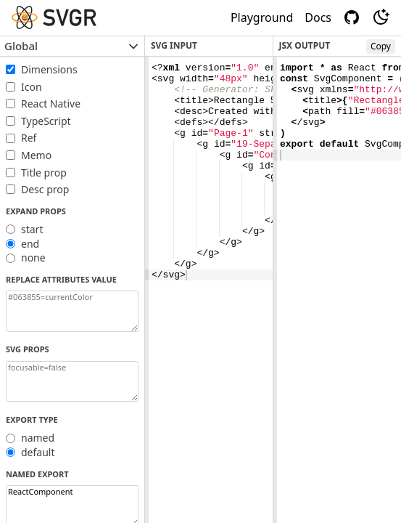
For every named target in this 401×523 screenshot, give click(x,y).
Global (72, 45)
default (38, 452)
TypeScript (46, 121)
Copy (381, 46)
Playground (262, 17)
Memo (36, 155)
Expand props (36, 211)
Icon (31, 87)
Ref (28, 138)
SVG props (27, 349)
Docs (318, 17)
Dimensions (49, 69)
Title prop (44, 172)
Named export (37, 474)
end (30, 244)
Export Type (32, 419)
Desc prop (45, 189)
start (32, 229)
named (37, 438)
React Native (50, 103)
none (33, 257)
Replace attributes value (61, 279)
